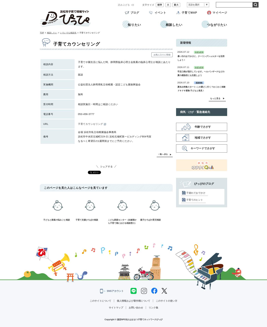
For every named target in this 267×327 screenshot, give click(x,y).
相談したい (52, 33)
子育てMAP (189, 12)
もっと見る (215, 98)
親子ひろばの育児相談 (154, 208)
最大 (176, 5)
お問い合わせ (136, 307)
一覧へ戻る (163, 154)
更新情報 (199, 83)
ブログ (134, 12)
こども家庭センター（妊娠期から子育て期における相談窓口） (122, 209)
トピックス (199, 52)
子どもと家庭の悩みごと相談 (57, 208)
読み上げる (124, 5)
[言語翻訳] (198, 4)
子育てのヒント (194, 199)
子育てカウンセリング (92, 124)
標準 (159, 5)
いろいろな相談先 (68, 33)
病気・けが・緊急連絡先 (195, 112)
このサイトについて (100, 300)
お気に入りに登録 (162, 55)
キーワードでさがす (203, 148)
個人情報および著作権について (133, 300)
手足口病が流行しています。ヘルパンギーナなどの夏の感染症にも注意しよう (200, 73)
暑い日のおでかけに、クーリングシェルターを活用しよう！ (200, 58)
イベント (160, 12)
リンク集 (153, 307)
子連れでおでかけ (195, 192)
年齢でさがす (203, 126)
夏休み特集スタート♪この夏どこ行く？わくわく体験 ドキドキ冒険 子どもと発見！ (201, 89)
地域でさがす (203, 137)
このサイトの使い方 (166, 300)
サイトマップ (116, 307)
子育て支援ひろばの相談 (90, 208)
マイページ (220, 12)
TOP (42, 33)
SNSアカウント (112, 291)
